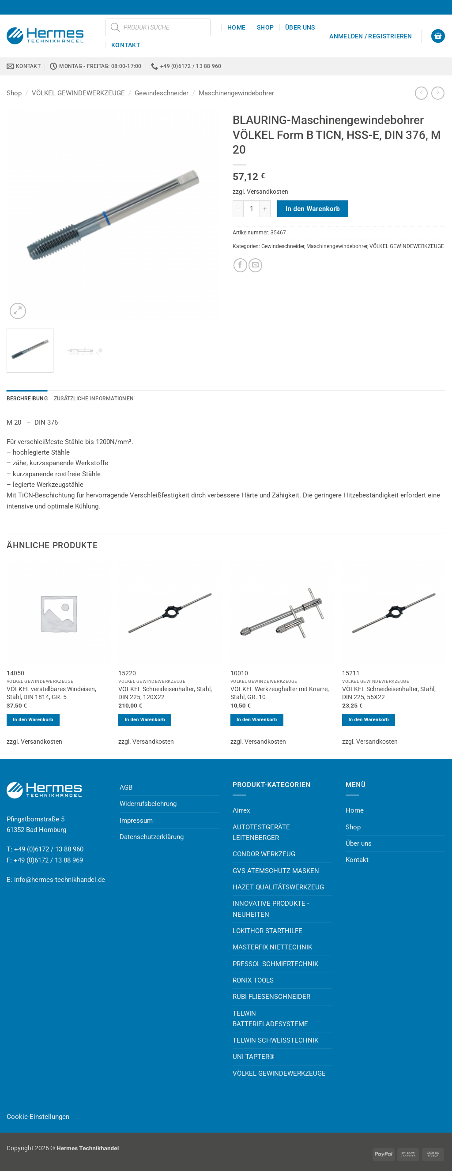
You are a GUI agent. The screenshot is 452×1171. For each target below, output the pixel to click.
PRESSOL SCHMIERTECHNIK (275, 964)
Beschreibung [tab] (27, 398)
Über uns (300, 27)
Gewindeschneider (161, 93)
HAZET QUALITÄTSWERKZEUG (278, 887)
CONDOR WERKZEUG (264, 854)
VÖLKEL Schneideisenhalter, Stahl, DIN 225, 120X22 (165, 692)
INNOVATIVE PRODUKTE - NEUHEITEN (271, 909)
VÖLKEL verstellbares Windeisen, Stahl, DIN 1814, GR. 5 (51, 692)
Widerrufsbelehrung (148, 804)
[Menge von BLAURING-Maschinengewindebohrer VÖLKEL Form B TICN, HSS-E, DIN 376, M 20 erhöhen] (265, 208)
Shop (265, 27)
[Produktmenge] (251, 208)
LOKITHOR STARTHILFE (267, 931)
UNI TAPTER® (254, 1057)
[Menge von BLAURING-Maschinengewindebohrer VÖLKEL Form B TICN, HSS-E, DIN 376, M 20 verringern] (238, 208)
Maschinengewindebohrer (236, 93)
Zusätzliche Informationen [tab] (94, 398)
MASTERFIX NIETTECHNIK (272, 947)
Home (236, 27)
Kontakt (125, 45)
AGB (126, 787)
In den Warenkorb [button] (33, 720)
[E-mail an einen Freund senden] (255, 265)
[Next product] (421, 93)
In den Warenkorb (313, 209)
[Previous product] (437, 93)
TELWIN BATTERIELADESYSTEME (270, 1018)
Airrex (241, 810)
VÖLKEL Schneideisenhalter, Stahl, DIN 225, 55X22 (389, 692)
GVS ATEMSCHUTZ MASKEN (276, 871)
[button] (370, 36)
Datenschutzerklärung (152, 837)
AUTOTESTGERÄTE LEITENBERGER (261, 832)
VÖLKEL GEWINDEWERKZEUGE (78, 93)
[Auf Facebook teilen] (240, 265)
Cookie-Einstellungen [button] (38, 1117)
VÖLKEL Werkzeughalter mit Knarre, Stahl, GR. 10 (279, 692)
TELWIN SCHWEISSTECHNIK (275, 1040)
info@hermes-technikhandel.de (59, 880)
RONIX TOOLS (253, 980)
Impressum (136, 821)
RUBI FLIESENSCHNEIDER (271, 997)
